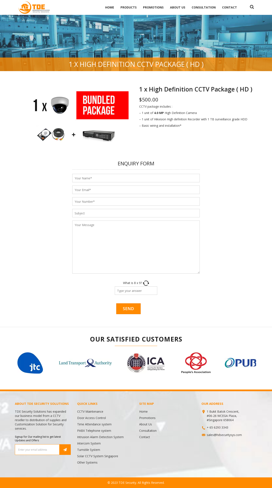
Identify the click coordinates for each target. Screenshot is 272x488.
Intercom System (89, 443)
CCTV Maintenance (90, 411)
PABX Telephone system (94, 431)
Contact (229, 7)
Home (109, 7)
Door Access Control (91, 418)
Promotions (153, 7)
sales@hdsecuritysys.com (224, 435)
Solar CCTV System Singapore (97, 456)
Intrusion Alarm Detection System (100, 437)
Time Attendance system (94, 424)
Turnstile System (88, 450)
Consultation (204, 7)
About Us (177, 7)
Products (128, 7)
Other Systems (87, 462)
